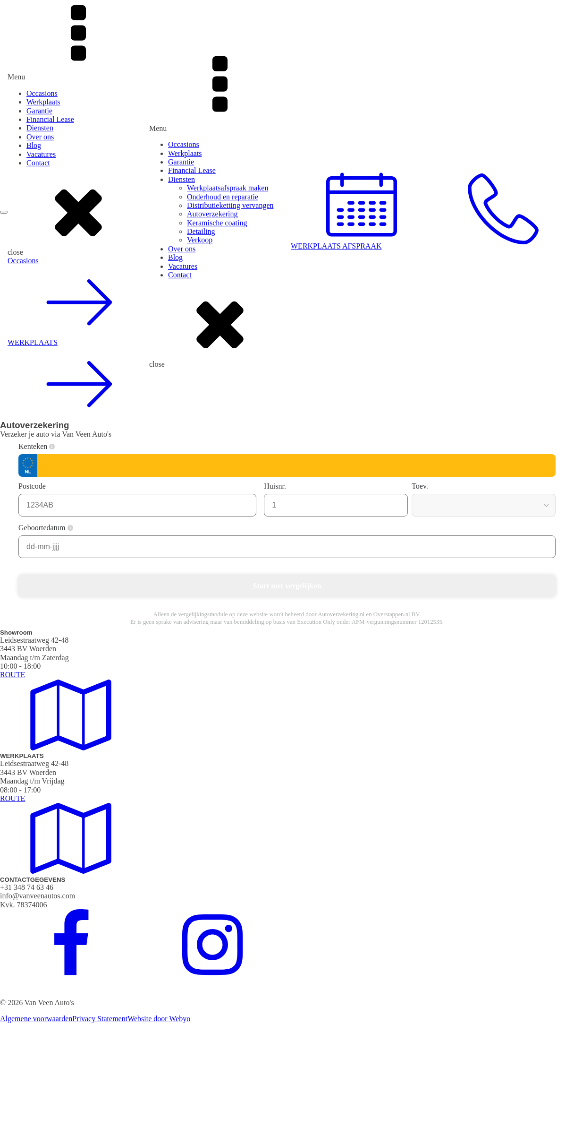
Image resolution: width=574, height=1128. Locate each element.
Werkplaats (43, 102)
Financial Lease (50, 119)
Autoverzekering (212, 214)
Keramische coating (217, 223)
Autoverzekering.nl (341, 614)
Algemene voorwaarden (36, 1019)
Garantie (39, 111)
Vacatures (41, 154)
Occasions (42, 93)
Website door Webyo (158, 1019)
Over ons (40, 137)
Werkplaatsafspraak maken (227, 188)
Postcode (36, 486)
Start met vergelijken (287, 586)
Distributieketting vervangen (230, 205)
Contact (38, 163)
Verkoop (199, 240)
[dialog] (78, 210)
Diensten (39, 128)
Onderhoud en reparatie (222, 197)
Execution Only (316, 622)
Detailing (201, 231)
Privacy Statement (99, 1019)
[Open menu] (4, 212)
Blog (33, 145)
